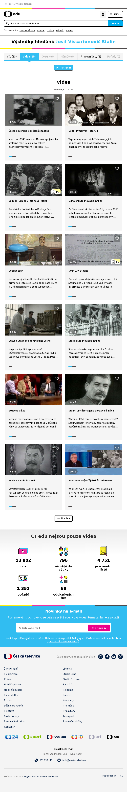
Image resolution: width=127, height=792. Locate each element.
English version (31, 776)
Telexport (68, 716)
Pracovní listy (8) (91, 56)
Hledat (115, 23)
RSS (121, 775)
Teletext (9, 710)
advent (69, 30)
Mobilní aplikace (13, 689)
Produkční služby (72, 721)
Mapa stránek (109, 775)
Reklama (68, 689)
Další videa (63, 518)
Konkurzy (68, 700)
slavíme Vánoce (27, 30)
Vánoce (40, 30)
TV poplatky (11, 695)
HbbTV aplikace (12, 684)
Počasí (7, 679)
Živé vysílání (11, 668)
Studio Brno (69, 673)
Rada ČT (67, 684)
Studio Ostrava (71, 679)
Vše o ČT (67, 668)
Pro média (68, 705)
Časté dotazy (11, 716)
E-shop (8, 700)
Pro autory (69, 710)
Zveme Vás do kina (14, 721)
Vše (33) (12, 56)
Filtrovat (66, 67)
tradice (50, 30)
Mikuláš (60, 30)
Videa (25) (29, 56)
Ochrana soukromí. (49, 776)
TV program (11, 673)
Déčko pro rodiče (13, 705)
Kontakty (9, 726)
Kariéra (67, 695)
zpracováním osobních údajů (63, 641)
